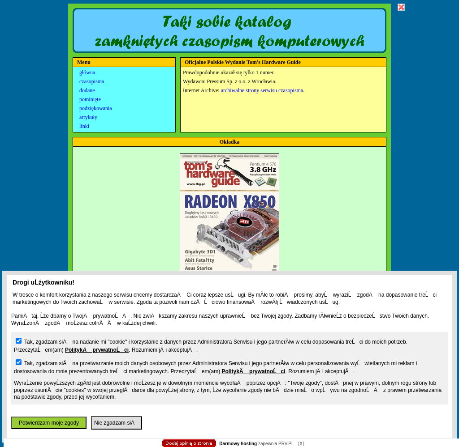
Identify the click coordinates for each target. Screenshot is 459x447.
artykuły (88, 117)
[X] (300, 443)
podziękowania (95, 108)
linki (84, 126)
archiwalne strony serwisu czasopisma (262, 90)
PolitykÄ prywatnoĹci (97, 350)
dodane (87, 90)
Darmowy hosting (238, 443)
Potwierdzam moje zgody (49, 423)
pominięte (90, 99)
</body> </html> (229, 44)
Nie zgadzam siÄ (116, 423)
